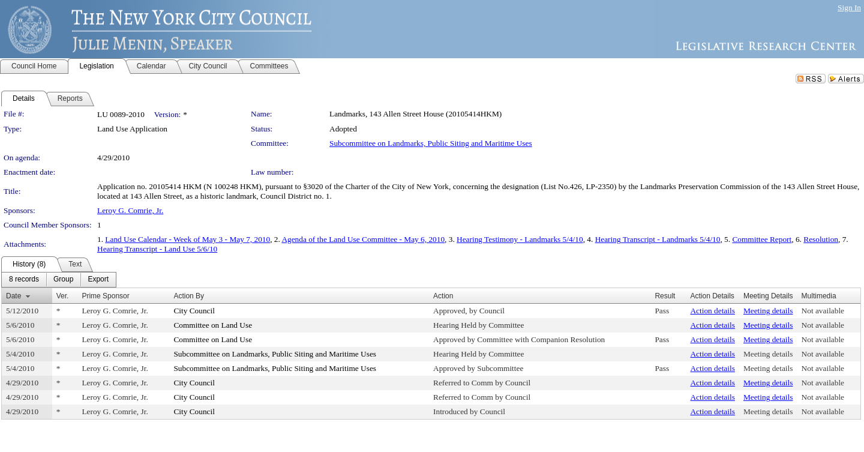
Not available (823, 310)
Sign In (849, 7)
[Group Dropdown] (63, 280)
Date (13, 296)
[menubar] (58, 280)
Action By (188, 296)
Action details (712, 310)
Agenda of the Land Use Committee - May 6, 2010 (363, 239)
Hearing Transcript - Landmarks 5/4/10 (658, 239)
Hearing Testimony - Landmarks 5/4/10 (520, 239)
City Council (194, 310)
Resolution (820, 239)
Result (665, 296)
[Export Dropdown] (98, 280)
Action (443, 296)
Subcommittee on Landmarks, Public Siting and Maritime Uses (430, 143)
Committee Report (761, 239)
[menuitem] (24, 280)
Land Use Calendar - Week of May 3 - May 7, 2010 (187, 239)
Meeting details (768, 310)
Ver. (62, 296)
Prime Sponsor (105, 296)
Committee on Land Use (212, 325)
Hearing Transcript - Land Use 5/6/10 (157, 248)
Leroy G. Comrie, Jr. (130, 210)
